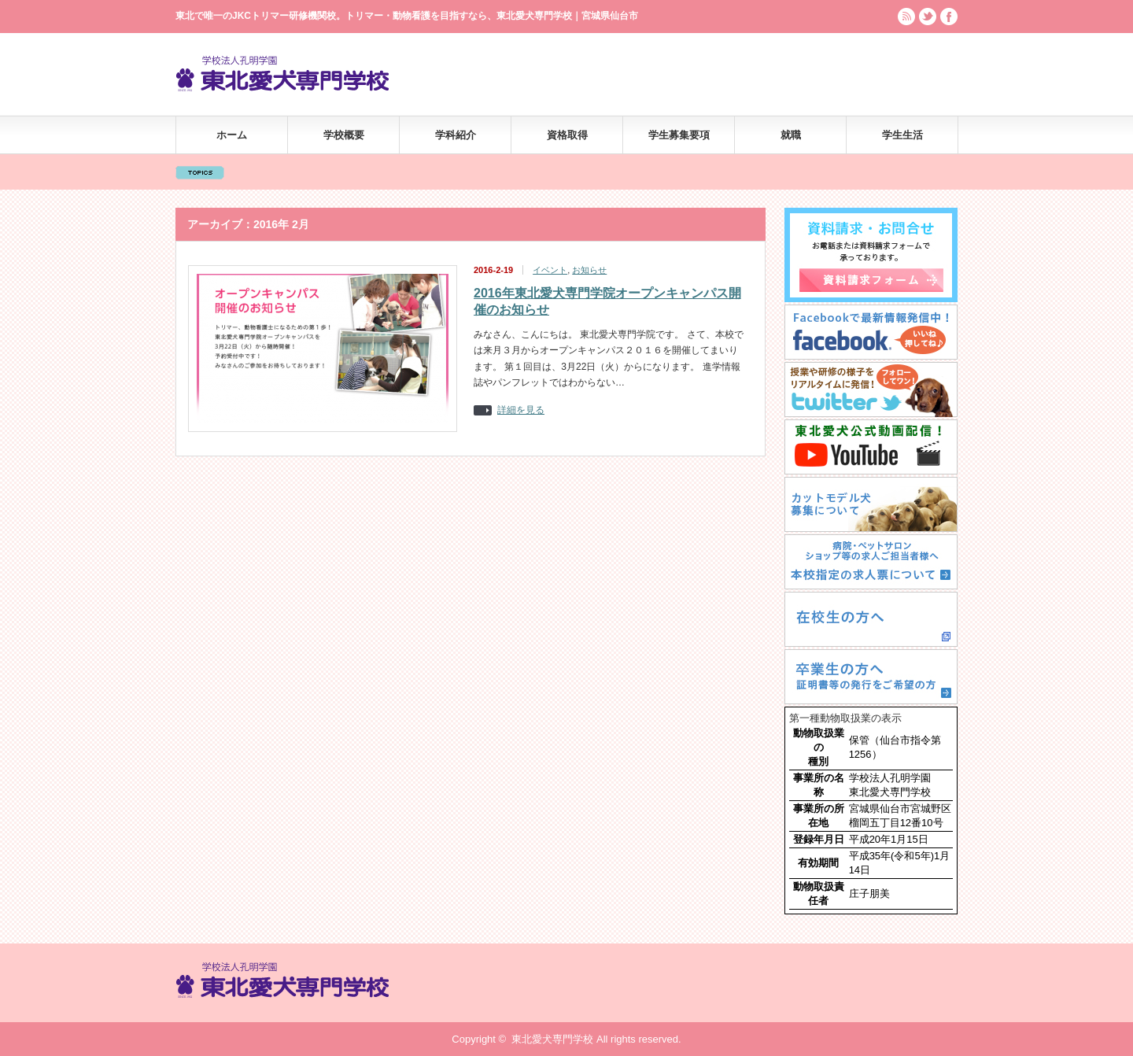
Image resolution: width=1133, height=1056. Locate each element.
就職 (791, 135)
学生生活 (902, 135)
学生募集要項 (679, 135)
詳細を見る (520, 410)
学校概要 (343, 135)
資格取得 (567, 135)
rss (906, 16)
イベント (550, 270)
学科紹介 (455, 135)
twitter (927, 16)
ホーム (231, 135)
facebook (949, 16)
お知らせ (589, 270)
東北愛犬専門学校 (552, 1039)
